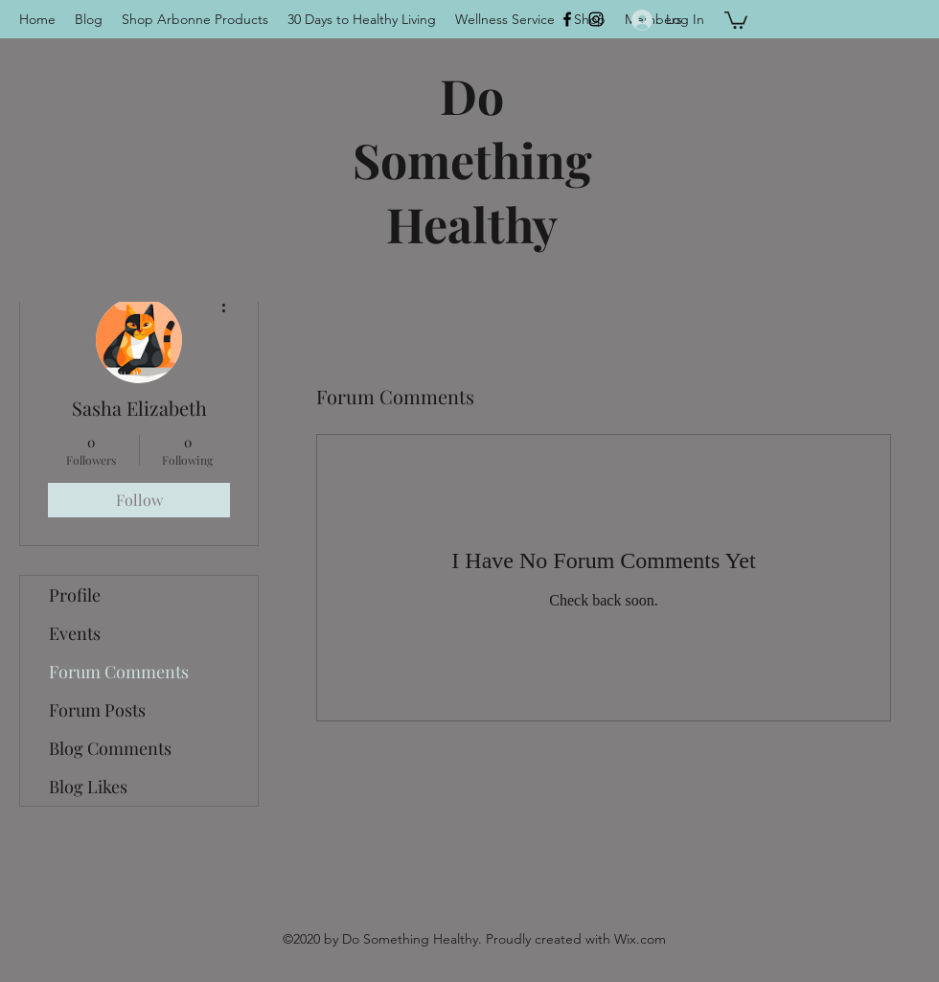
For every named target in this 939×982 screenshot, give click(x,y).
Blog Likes (88, 786)
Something (472, 159)
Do (472, 95)
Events (75, 633)
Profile (75, 594)
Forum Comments (119, 671)
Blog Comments (110, 748)
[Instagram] (596, 19)
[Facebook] (567, 19)
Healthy (472, 224)
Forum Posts (97, 709)
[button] (735, 19)
